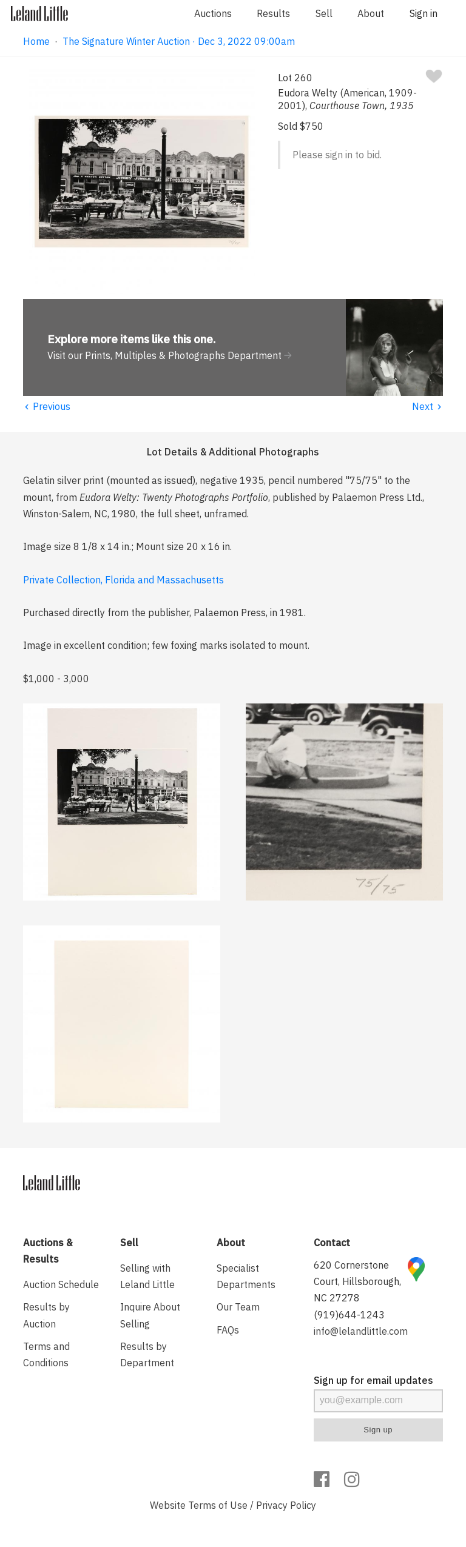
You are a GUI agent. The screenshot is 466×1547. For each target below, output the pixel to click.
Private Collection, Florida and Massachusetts (123, 580)
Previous (46, 406)
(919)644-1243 (349, 1315)
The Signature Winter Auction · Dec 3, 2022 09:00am (178, 41)
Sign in (423, 13)
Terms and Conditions (46, 1354)
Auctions (213, 13)
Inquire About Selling (150, 1315)
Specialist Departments (246, 1276)
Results (273, 13)
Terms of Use (218, 1505)
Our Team (238, 1307)
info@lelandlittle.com (361, 1331)
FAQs (228, 1330)
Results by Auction (46, 1315)
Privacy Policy (286, 1505)
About (370, 13)
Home (36, 41)
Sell (324, 13)
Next (427, 406)
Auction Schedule (61, 1284)
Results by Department (147, 1354)
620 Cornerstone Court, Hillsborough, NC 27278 (357, 1281)
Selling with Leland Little (147, 1276)
